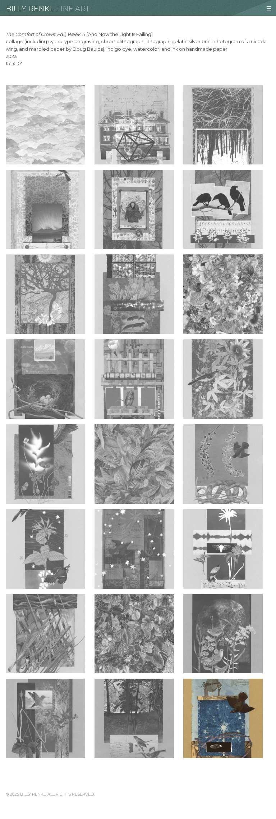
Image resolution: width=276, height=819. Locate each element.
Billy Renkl (30, 8)
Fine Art (72, 8)
